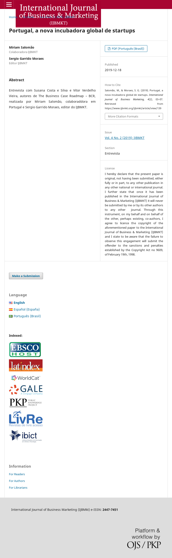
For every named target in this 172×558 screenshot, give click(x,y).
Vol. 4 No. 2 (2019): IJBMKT (57, 17)
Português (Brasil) (27, 316)
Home (13, 17)
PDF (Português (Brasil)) (127, 49)
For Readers (17, 474)
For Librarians (18, 488)
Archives (28, 17)
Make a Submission (26, 276)
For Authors (17, 481)
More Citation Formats (123, 116)
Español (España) (27, 309)
